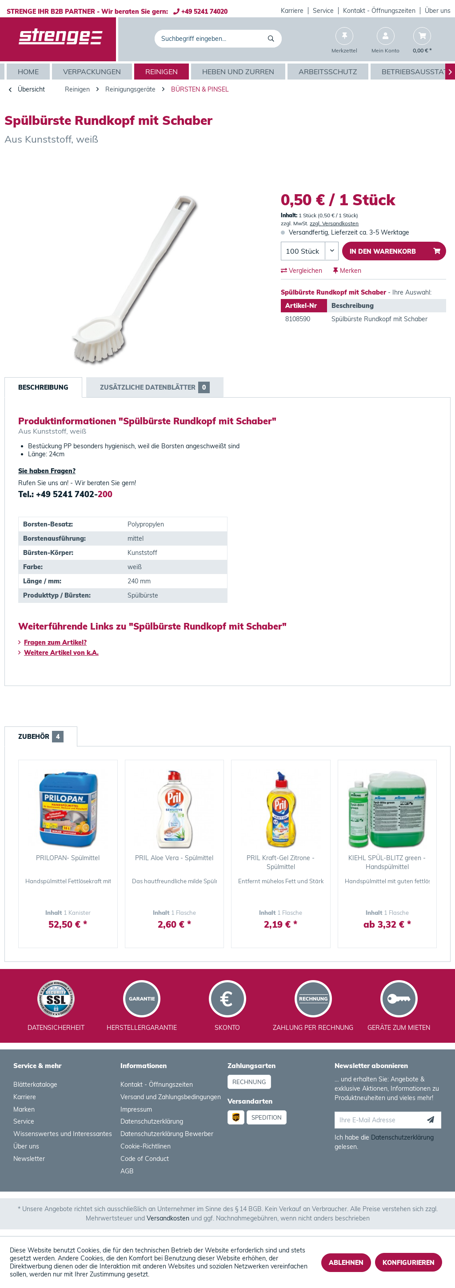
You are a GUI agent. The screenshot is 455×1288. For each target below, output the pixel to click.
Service (323, 11)
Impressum (136, 1109)
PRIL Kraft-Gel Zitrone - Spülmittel (281, 862)
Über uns (438, 11)
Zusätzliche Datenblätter (155, 387)
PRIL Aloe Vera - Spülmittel (174, 858)
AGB (127, 1171)
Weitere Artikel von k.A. (58, 653)
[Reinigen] (162, 72)
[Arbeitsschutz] (329, 72)
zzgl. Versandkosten (334, 223)
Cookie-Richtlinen (145, 1146)
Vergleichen (301, 271)
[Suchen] (272, 39)
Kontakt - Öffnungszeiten (379, 11)
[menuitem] (292, 10)
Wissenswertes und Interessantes (62, 1134)
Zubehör (41, 737)
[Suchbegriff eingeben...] (218, 39)
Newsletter (29, 1159)
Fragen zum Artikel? (52, 642)
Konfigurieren (409, 1263)
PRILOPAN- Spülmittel (68, 858)
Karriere (292, 11)
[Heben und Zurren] (239, 72)
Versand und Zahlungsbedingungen (170, 1097)
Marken (24, 1109)
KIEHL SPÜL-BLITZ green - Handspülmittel (387, 862)
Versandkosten (168, 1218)
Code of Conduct (144, 1159)
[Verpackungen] (93, 72)
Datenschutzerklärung (151, 1121)
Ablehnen (346, 1263)
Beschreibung (43, 387)
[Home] (29, 72)
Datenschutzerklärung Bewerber (166, 1134)
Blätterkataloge (35, 1085)
